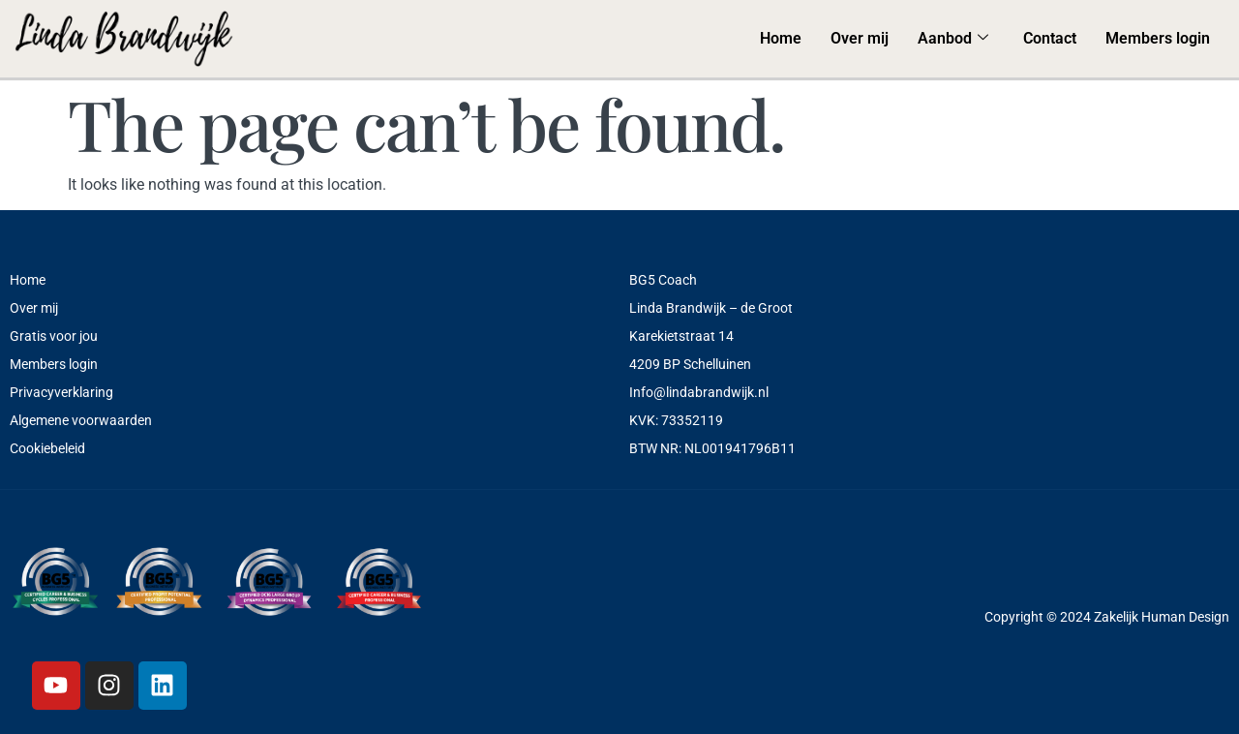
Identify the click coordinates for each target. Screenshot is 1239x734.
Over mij (860, 38)
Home (780, 38)
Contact (1049, 38)
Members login (1157, 38)
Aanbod (953, 38)
